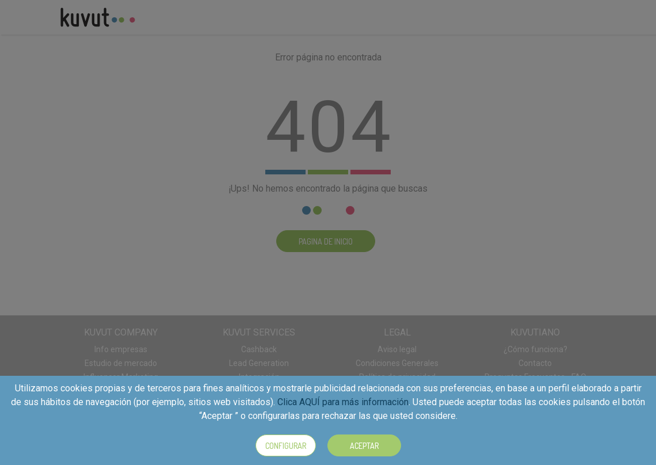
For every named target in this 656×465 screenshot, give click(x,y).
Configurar (285, 446)
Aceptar (364, 446)
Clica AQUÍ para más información (343, 402)
